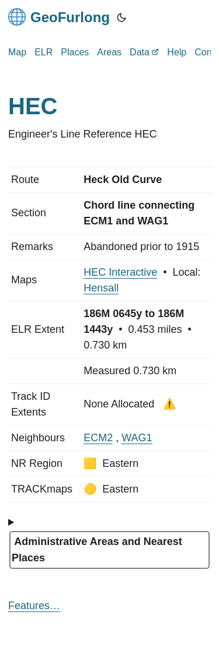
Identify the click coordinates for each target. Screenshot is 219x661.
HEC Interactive (120, 272)
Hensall (101, 288)
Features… (34, 605)
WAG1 (136, 438)
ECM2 (98, 438)
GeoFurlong (59, 17)
